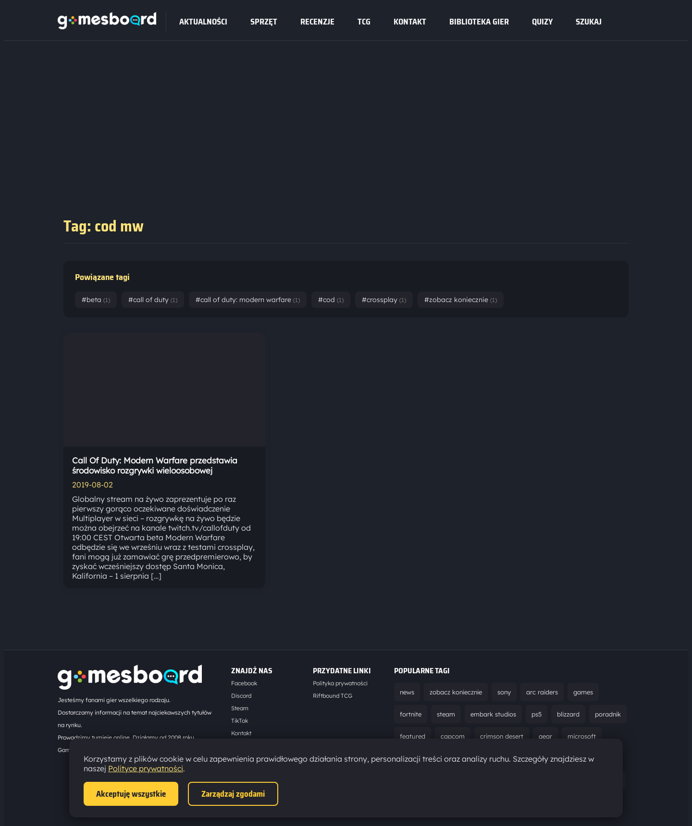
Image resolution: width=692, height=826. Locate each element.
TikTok (239, 720)
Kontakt (410, 21)
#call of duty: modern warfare (248, 299)
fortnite (410, 714)
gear (545, 736)
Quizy (542, 21)
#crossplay (384, 299)
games (583, 692)
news (407, 692)
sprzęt (263, 21)
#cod (331, 299)
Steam (239, 708)
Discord (241, 695)
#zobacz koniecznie (460, 299)
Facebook (244, 683)
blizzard (568, 714)
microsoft (582, 736)
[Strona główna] (107, 26)
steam (446, 714)
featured (412, 736)
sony (504, 692)
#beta (96, 299)
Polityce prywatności (145, 768)
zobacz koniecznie (456, 692)
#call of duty (152, 299)
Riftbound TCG (332, 695)
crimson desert (501, 736)
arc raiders (542, 692)
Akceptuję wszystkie (131, 794)
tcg (364, 21)
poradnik (608, 714)
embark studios (493, 714)
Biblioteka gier (479, 21)
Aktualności (203, 21)
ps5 (536, 714)
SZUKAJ (589, 21)
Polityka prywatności (340, 683)
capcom (453, 736)
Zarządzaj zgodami (233, 794)
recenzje (317, 21)
